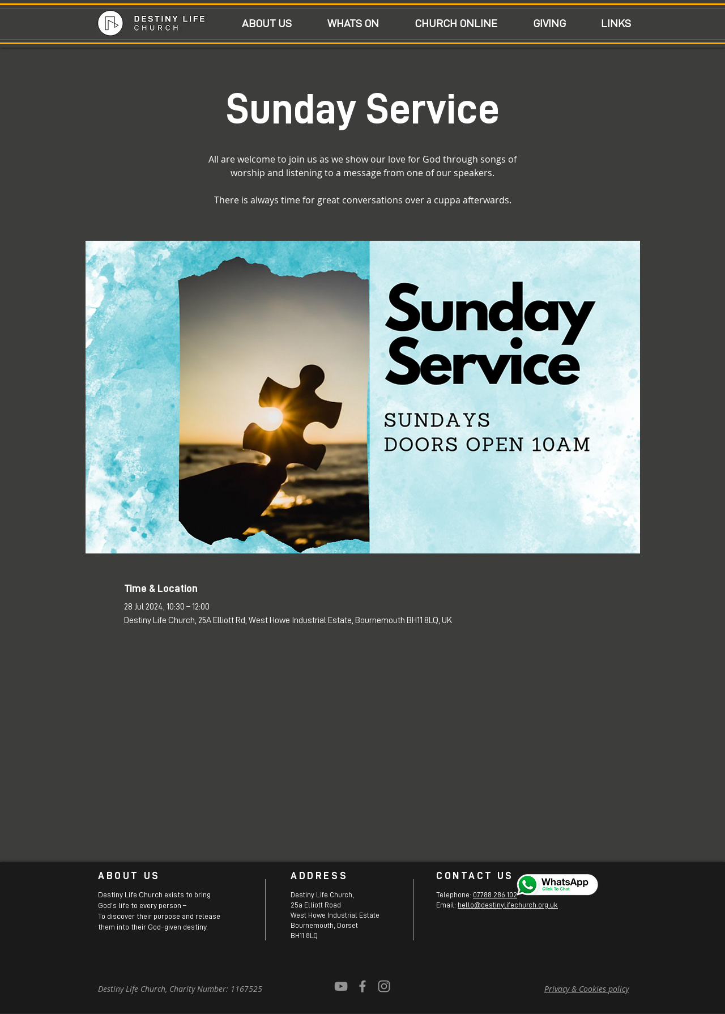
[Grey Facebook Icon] (362, 986)
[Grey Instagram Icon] (384, 986)
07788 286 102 (495, 894)
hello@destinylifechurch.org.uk (508, 905)
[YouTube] (341, 986)
